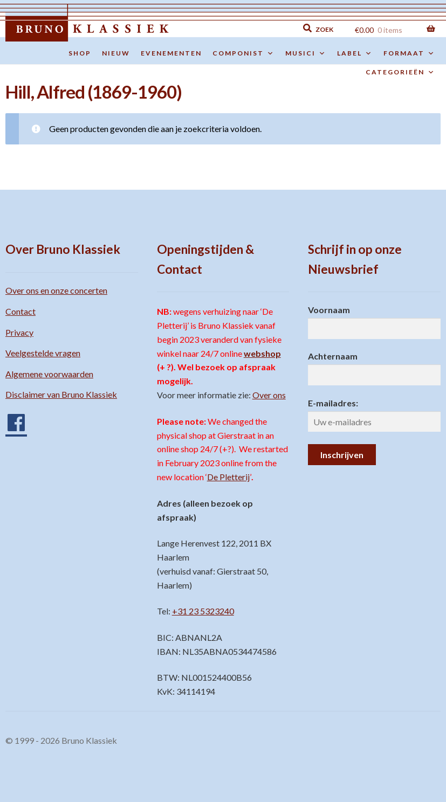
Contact (20, 311)
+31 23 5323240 (203, 611)
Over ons (269, 395)
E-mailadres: (333, 403)
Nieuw (116, 53)
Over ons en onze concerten (56, 290)
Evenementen (171, 53)
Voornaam (329, 310)
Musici (305, 53)
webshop (262, 353)
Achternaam (333, 356)
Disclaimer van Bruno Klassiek (61, 394)
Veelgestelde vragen (42, 353)
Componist (243, 53)
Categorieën (400, 72)
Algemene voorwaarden (49, 374)
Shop (79, 53)
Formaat (409, 53)
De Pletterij (228, 477)
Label (355, 53)
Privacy (19, 332)
